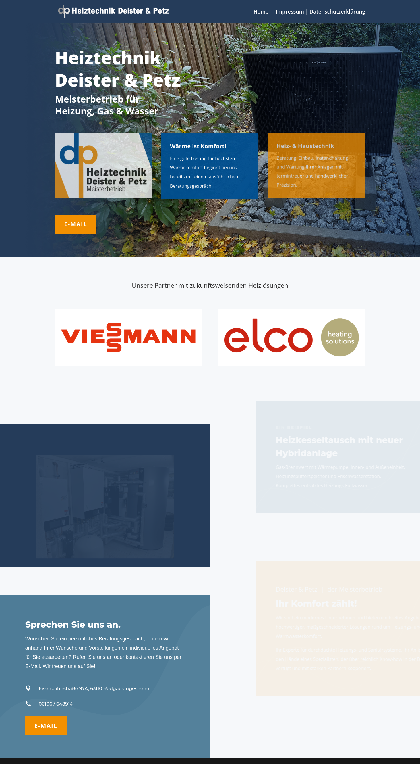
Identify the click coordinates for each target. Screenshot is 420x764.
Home (260, 12)
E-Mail (75, 224)
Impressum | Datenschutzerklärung (320, 12)
